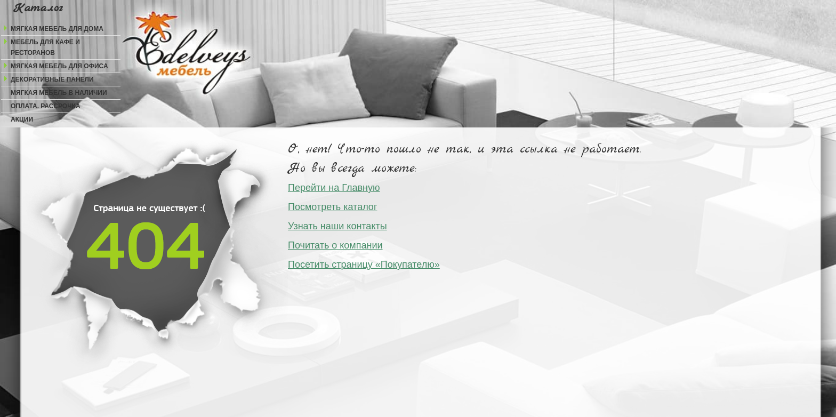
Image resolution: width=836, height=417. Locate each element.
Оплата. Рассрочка (46, 106)
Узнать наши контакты (337, 226)
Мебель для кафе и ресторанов (45, 47)
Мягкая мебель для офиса (59, 66)
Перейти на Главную (334, 187)
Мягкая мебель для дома (57, 29)
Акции (22, 119)
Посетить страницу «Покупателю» (364, 264)
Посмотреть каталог (332, 207)
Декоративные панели (52, 79)
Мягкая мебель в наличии (59, 93)
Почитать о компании (335, 245)
